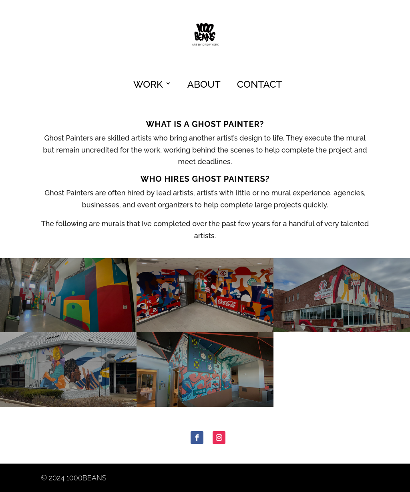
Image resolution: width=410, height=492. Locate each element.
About (204, 84)
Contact (259, 84)
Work (148, 84)
